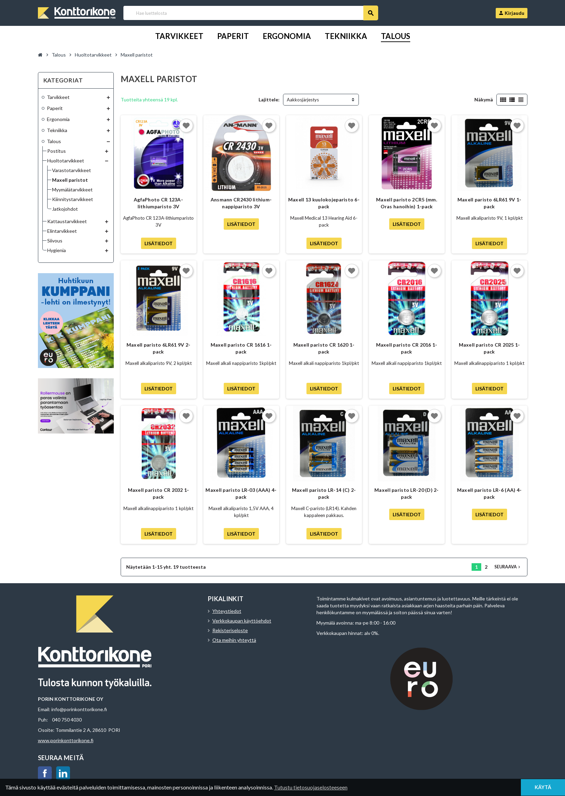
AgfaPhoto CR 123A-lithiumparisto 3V (158, 203)
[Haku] (250, 13)
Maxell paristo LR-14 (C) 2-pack (324, 493)
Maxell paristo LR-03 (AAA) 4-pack (240, 493)
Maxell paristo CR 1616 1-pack (241, 348)
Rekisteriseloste (230, 630)
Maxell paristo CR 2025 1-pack (489, 348)
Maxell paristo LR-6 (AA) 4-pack (489, 493)
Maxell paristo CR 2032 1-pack (158, 493)
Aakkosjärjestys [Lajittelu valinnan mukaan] (303, 99)
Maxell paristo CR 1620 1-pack (324, 348)
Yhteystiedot (226, 611)
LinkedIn (63, 773)
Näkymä (483, 99)
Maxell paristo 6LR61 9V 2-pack (158, 348)
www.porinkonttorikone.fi (65, 740)
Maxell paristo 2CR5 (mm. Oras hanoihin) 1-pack (406, 203)
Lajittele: (269, 99)
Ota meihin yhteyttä (234, 640)
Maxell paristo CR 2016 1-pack (406, 348)
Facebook (45, 773)
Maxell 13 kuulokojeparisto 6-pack (324, 203)
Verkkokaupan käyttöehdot (241, 621)
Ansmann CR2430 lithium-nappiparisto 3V (241, 203)
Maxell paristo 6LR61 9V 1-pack (489, 203)
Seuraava (508, 566)
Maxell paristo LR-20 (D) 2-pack (406, 493)
